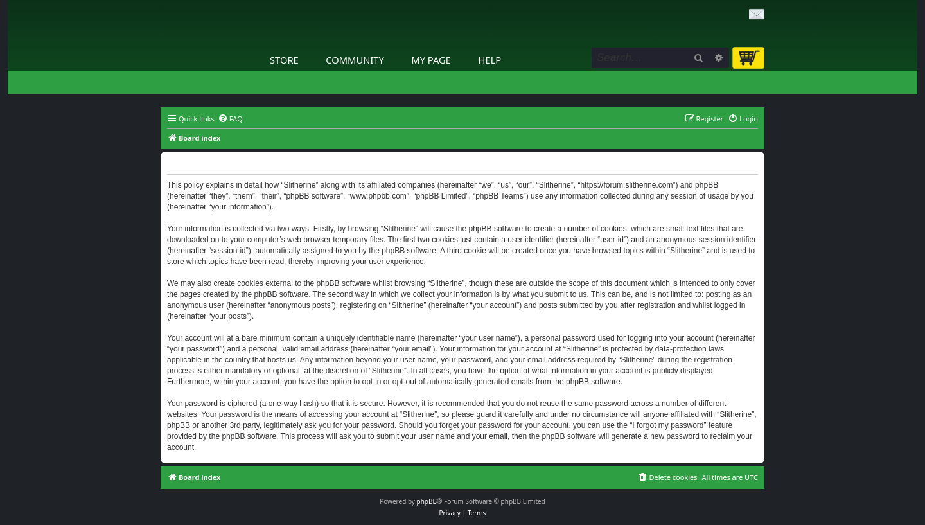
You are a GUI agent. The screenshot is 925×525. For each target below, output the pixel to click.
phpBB (427, 501)
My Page (431, 59)
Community (354, 59)
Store (284, 59)
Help (490, 59)
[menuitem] (230, 119)
